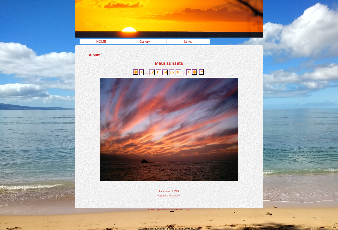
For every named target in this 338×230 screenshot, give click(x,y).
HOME (101, 41)
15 (172, 72)
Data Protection (175, 209)
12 (152, 72)
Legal (187, 209)
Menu (164, 209)
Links (188, 41)
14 (165, 72)
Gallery (144, 41)
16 (178, 72)
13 (158, 72)
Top (158, 209)
